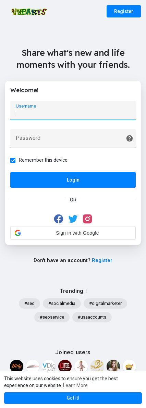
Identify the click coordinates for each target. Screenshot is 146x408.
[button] (73, 233)
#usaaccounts (92, 317)
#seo (29, 303)
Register (123, 11)
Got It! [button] (73, 398)
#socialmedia (61, 303)
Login (73, 180)
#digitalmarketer (105, 303)
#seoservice (52, 317)
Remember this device (43, 160)
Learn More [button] (75, 385)
